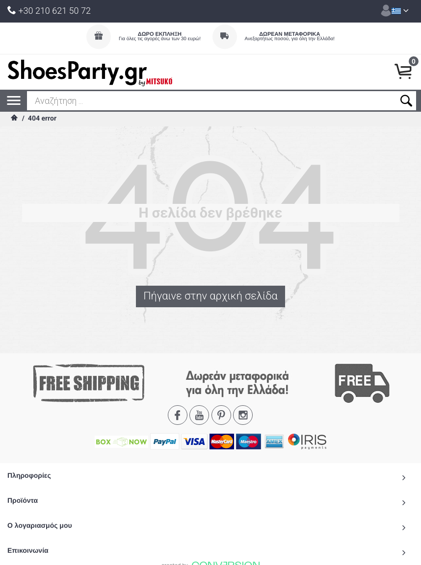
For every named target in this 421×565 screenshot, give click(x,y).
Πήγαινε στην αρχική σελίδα (210, 297)
